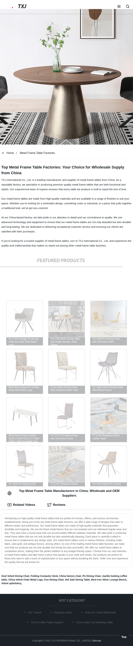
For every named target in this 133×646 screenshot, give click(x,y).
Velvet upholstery (11, 583)
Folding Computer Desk (44, 576)
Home (10, 152)
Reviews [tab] (56, 505)
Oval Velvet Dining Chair (15, 576)
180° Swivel (35, 612)
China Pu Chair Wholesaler (101, 612)
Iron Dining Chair (54, 579)
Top (124, 636)
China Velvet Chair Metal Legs (25, 579)
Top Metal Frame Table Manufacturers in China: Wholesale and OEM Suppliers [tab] (63, 493)
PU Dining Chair (91, 576)
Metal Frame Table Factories (37, 152)
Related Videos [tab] (21, 505)
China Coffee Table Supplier (48, 622)
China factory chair (70, 576)
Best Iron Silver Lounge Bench (108, 579)
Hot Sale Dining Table (77, 579)
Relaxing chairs (64, 612)
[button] (119, 7)
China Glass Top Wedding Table (95, 622)
